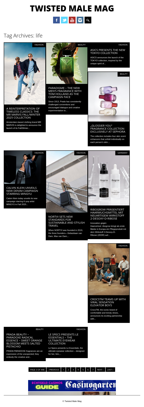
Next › (100, 369)
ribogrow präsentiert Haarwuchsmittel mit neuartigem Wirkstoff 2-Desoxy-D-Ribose (107, 214)
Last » (110, 369)
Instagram (80, 20)
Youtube (72, 20)
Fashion (38, 44)
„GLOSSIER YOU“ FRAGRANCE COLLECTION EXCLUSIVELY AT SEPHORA (107, 128)
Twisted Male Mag (72, 8)
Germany (123, 152)
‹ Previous (53, 369)
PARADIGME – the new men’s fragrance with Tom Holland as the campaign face (64, 92)
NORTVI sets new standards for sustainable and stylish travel (66, 221)
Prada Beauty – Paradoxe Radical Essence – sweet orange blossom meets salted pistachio (24, 340)
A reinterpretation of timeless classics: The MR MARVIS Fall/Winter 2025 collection (23, 113)
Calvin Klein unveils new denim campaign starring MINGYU (22, 191)
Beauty (82, 44)
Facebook (56, 20)
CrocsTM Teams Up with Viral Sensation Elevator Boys (108, 302)
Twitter (64, 20)
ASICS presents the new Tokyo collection (107, 51)
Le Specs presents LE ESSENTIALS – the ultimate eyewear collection (63, 338)
